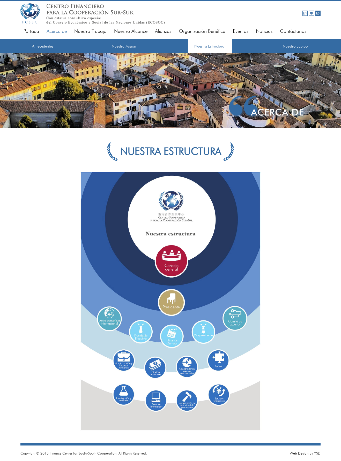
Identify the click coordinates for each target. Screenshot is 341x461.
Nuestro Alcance (130, 31)
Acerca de (57, 31)
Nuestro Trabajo (90, 31)
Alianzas (163, 31)
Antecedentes (42, 46)
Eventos (240, 31)
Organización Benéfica (202, 31)
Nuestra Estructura (209, 46)
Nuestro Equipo (295, 46)
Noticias (264, 31)
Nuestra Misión (124, 46)
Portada (31, 31)
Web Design (299, 453)
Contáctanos (293, 31)
